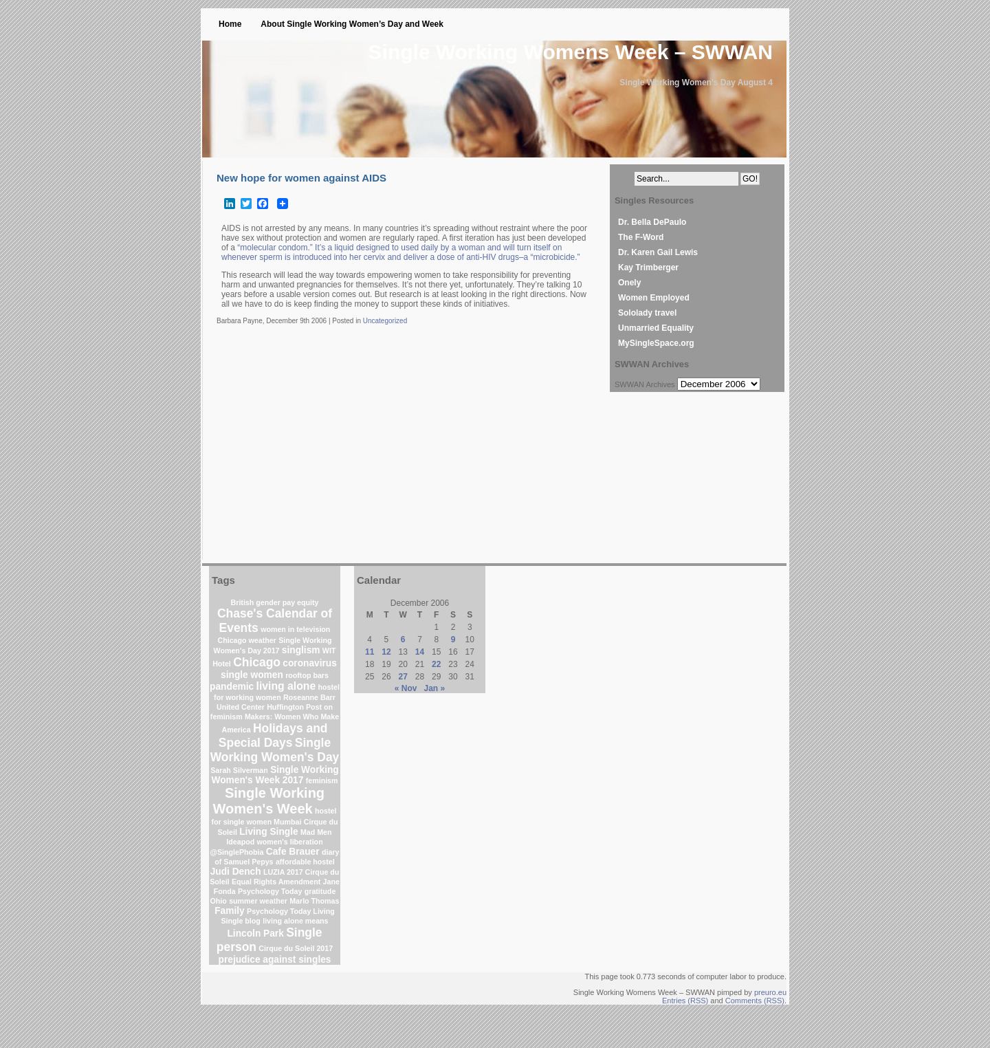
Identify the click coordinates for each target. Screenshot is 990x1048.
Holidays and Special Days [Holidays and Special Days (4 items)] (273, 735)
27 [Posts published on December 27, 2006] (403, 676)
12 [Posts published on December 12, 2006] (386, 652)
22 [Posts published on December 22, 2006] (436, 664)
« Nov (406, 688)
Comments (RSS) (754, 1000)
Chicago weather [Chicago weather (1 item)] (247, 640)
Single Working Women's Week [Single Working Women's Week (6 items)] (269, 800)
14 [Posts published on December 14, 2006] (419, 652)
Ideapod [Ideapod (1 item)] (240, 842)
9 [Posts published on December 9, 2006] (453, 639)
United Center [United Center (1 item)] (241, 707)
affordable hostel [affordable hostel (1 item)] (305, 862)
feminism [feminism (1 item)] (322, 780)
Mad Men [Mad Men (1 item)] (316, 832)
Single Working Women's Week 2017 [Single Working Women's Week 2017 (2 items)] (274, 775)
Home (230, 24)
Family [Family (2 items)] (229, 911)
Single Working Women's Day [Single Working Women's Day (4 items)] (275, 750)
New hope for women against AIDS (301, 178)
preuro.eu (770, 992)
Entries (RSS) (685, 1000)
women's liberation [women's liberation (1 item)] (290, 842)
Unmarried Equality (656, 328)
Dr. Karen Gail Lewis (658, 252)
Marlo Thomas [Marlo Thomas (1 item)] (314, 901)
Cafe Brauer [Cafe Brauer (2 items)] (293, 852)
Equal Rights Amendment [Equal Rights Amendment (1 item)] (276, 881)
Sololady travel (647, 313)
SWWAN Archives (645, 384)
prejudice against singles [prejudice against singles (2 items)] (275, 959)
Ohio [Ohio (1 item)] (218, 901)
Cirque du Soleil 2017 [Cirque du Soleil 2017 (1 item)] (295, 948)
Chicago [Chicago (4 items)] (256, 662)
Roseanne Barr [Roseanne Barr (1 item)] (309, 697)
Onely (629, 282)
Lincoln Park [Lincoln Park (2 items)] (255, 933)
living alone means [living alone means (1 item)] (295, 921)
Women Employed (654, 298)
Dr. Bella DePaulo (652, 222)
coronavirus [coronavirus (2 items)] (310, 663)
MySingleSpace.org (656, 343)
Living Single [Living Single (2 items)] (268, 832)
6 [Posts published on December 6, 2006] (403, 639)
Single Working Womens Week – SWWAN (570, 52)
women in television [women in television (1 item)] (295, 629)
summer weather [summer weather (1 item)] (258, 901)
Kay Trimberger (648, 267)
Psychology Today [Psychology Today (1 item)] (270, 891)
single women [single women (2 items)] (252, 675)
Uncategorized (385, 321)
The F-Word (640, 237)
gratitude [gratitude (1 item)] (320, 891)
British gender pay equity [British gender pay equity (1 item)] (275, 602)
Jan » (435, 688)
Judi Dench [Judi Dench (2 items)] (235, 871)
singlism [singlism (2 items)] (301, 650)
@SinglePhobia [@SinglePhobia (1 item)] (237, 852)
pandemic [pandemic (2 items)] (232, 686)
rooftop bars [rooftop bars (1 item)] (307, 675)
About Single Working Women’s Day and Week (352, 24)
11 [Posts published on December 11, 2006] (369, 652)
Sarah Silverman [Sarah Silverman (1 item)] (239, 770)
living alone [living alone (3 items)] (286, 686)
